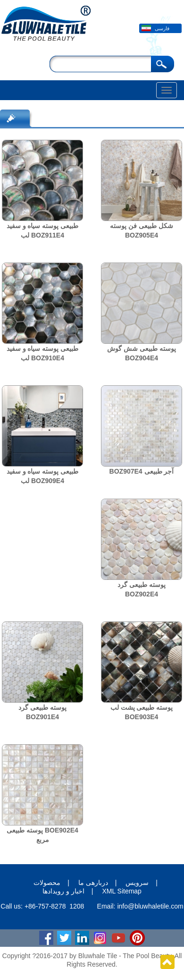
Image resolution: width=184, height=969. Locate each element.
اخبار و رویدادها (63, 891)
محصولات (46, 882)
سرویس (137, 882)
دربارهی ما (93, 882)
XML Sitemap (122, 891)
